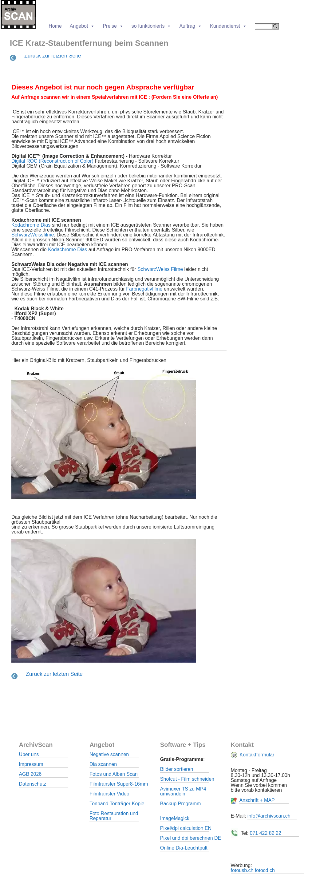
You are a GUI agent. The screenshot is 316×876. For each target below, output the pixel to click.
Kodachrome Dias (31, 225)
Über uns (29, 754)
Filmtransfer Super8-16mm (118, 784)
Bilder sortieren (176, 769)
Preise (113, 26)
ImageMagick (174, 818)
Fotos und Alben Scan (113, 774)
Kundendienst (228, 26)
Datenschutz (32, 784)
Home (55, 26)
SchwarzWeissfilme (32, 234)
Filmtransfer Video (109, 793)
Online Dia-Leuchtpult (183, 847)
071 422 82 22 (265, 833)
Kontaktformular (256, 754)
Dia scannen (103, 764)
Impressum (31, 764)
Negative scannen (109, 754)
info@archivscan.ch (268, 816)
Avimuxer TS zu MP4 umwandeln (183, 791)
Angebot (82, 26)
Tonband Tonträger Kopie (116, 803)
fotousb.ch (242, 870)
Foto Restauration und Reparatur (113, 816)
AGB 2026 (30, 774)
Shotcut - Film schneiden (187, 779)
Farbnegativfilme (144, 288)
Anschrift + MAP (257, 800)
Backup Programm (180, 803)
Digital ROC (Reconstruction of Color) (53, 161)
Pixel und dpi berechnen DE (190, 838)
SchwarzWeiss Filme (160, 269)
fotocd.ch (265, 870)
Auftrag (190, 26)
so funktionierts (152, 26)
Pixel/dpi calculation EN (185, 828)
